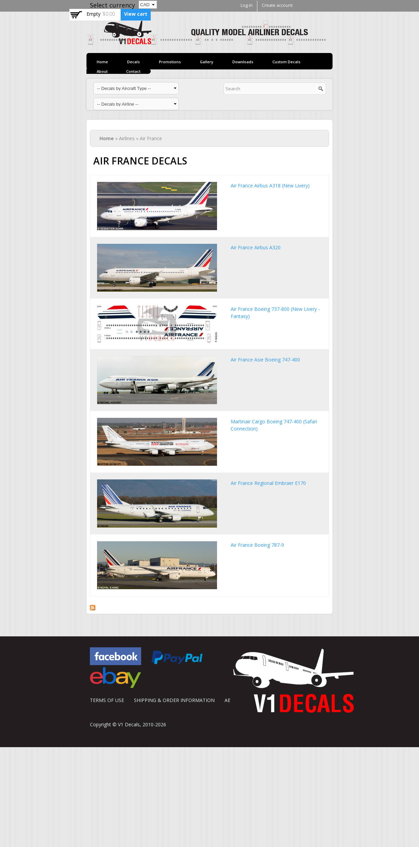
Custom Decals (286, 61)
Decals (133, 61)
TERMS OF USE (107, 700)
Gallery (206, 61)
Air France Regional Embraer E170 (268, 483)
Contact (133, 71)
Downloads (242, 61)
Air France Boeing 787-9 (257, 545)
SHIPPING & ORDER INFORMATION (174, 700)
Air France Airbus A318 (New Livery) (270, 185)
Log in (247, 5)
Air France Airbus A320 (256, 247)
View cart (135, 14)
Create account (277, 5)
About (102, 71)
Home (102, 61)
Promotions (170, 61)
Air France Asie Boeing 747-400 (265, 359)
